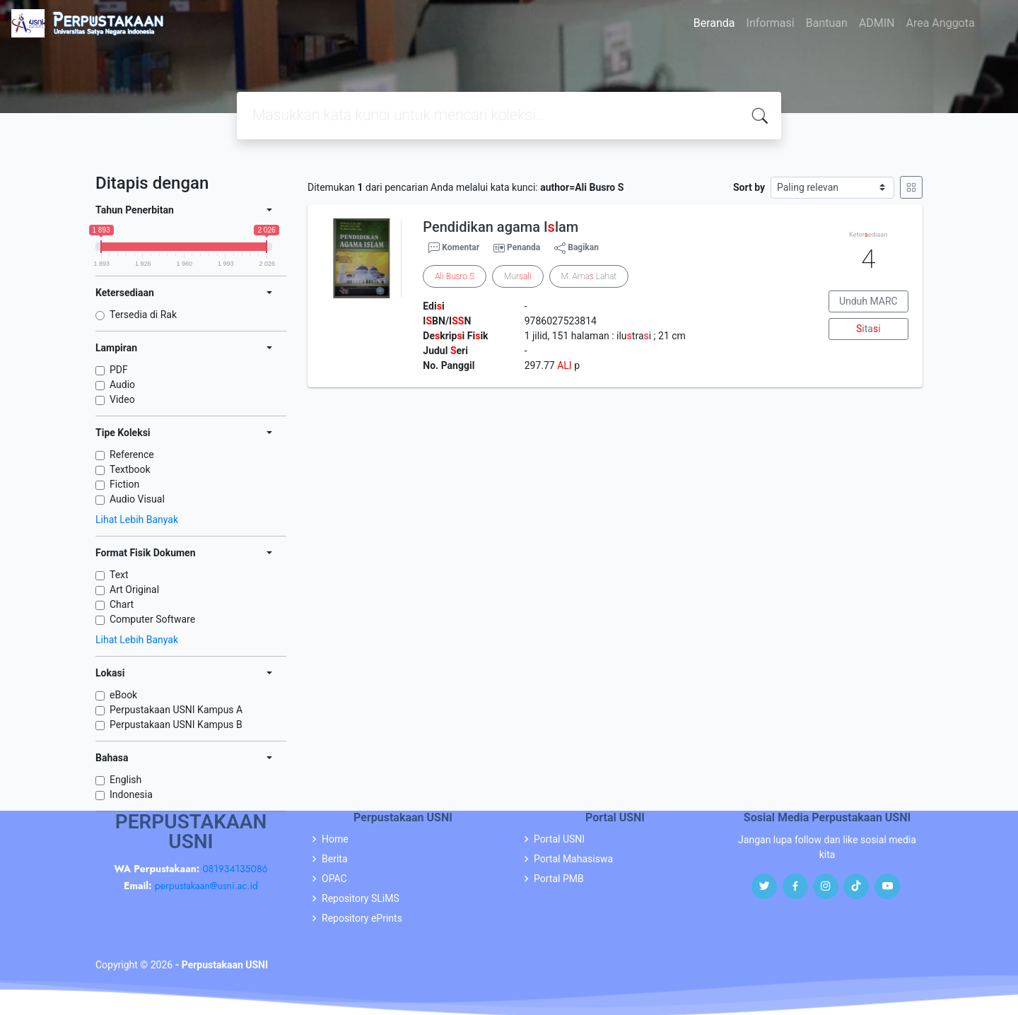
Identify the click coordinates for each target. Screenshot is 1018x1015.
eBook (123, 694)
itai (868, 328)
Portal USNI (559, 839)
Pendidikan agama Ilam (500, 226)
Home (335, 839)
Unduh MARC (868, 301)
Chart (122, 604)
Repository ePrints (362, 918)
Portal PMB (559, 879)
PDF (119, 369)
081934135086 (234, 869)
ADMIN (877, 23)
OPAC (334, 879)
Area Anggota (940, 23)
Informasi (771, 23)
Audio (122, 384)
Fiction (124, 484)
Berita (335, 859)
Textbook (130, 469)
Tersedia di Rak (143, 314)
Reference (132, 454)
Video (122, 399)
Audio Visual (137, 499)
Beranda (714, 23)
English (125, 779)
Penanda (523, 247)
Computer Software (152, 619)
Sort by (749, 187)
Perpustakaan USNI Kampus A (176, 709)
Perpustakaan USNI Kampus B (176, 724)
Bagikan (576, 248)
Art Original (134, 589)
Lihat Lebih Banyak (136, 519)
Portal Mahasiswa (573, 859)
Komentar (453, 248)
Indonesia (131, 794)
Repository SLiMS (360, 898)
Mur (517, 276)
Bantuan (827, 23)
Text (119, 574)
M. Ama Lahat (589, 276)
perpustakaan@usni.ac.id (206, 886)
